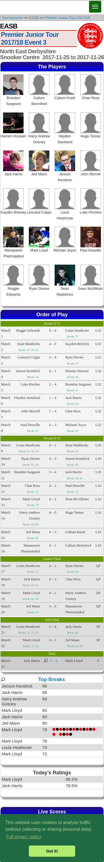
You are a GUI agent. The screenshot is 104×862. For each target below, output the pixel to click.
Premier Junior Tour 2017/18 (67, 18)
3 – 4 (53, 661)
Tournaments (12, 18)
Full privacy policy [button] (23, 836)
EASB (34, 18)
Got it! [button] (52, 851)
